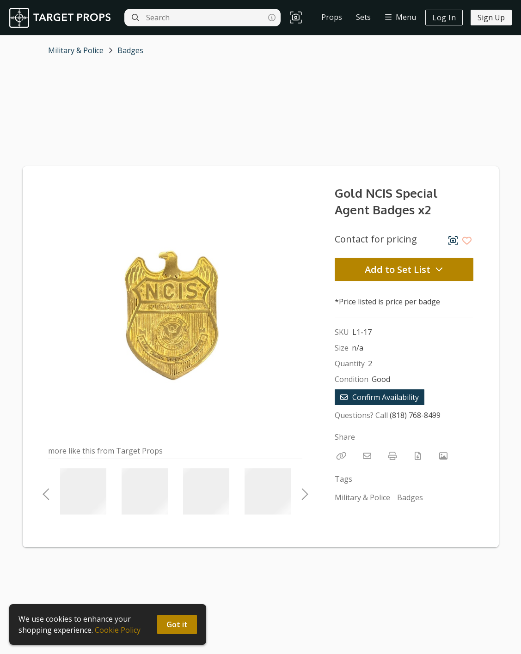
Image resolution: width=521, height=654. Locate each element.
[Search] (135, 17)
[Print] (392, 456)
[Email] (367, 456)
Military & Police (76, 50)
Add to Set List (404, 269)
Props (331, 17)
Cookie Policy (118, 630)
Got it (177, 624)
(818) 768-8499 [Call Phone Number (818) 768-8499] (415, 415)
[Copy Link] (342, 456)
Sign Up (491, 17)
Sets (363, 17)
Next (302, 491)
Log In (444, 17)
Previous (45, 491)
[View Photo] (443, 456)
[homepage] (62, 18)
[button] (296, 18)
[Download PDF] (418, 456)
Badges (130, 50)
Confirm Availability (379, 397)
